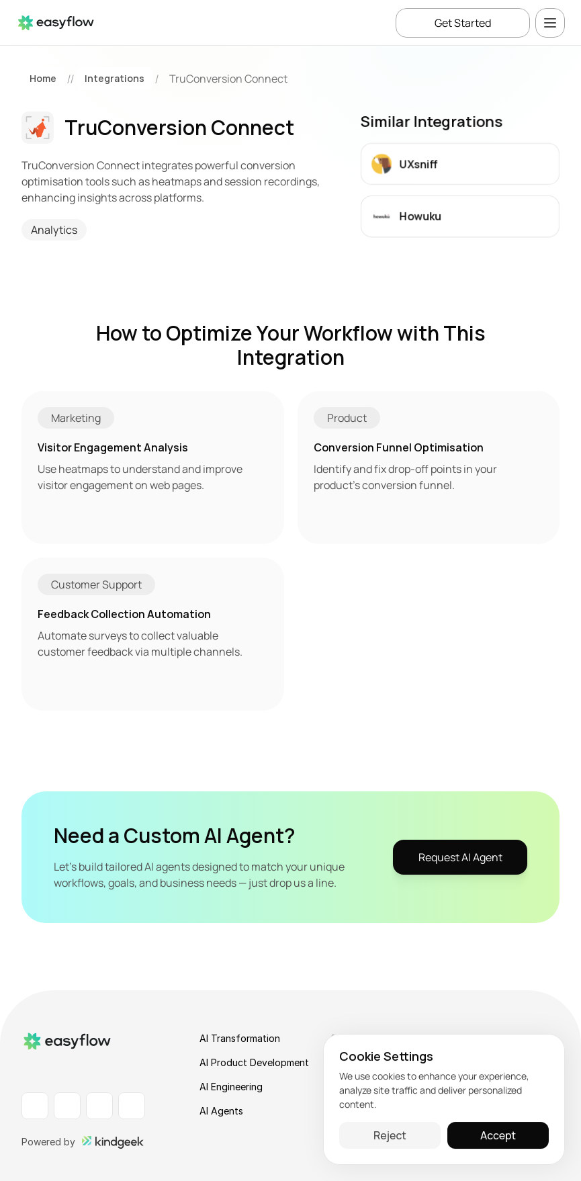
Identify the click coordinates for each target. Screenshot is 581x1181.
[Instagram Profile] (99, 1105)
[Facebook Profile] (67, 1105)
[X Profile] (131, 1105)
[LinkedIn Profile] (34, 1105)
